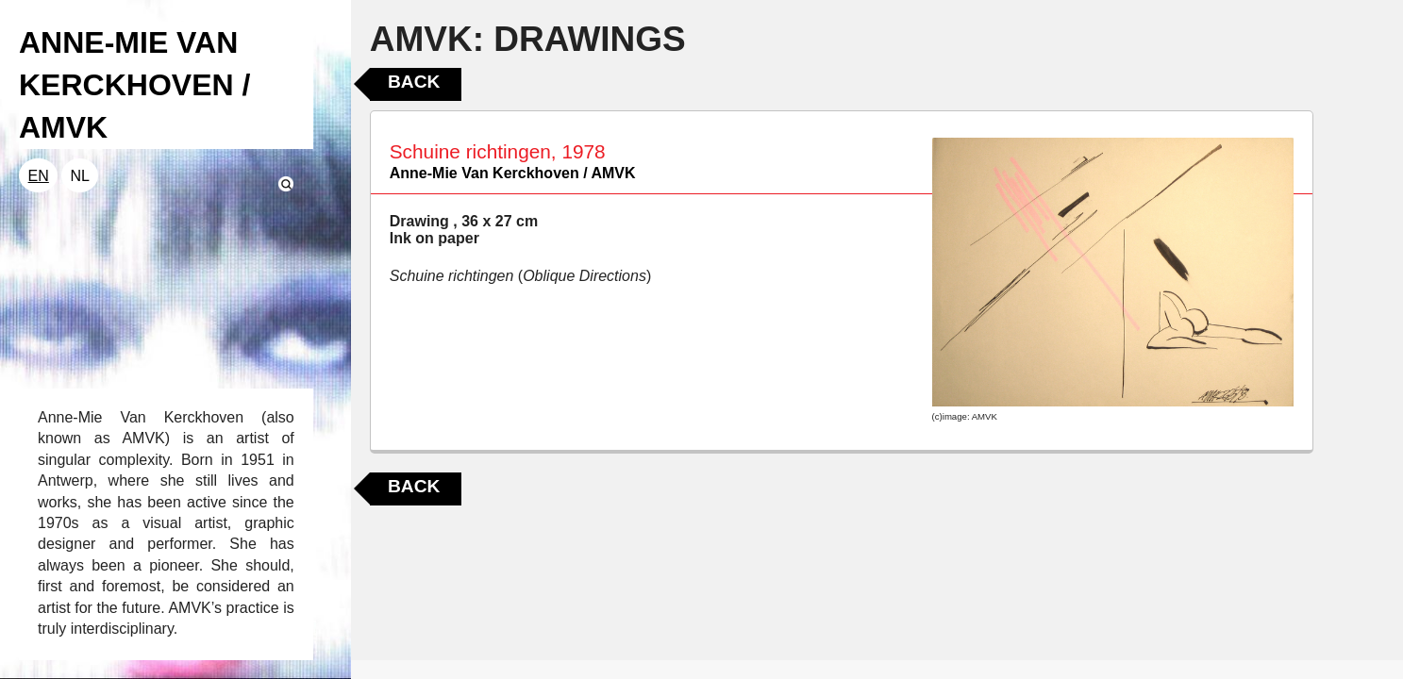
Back (414, 81)
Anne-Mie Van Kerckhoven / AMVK (513, 173)
